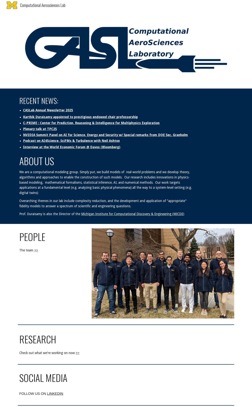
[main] (107, 123)
